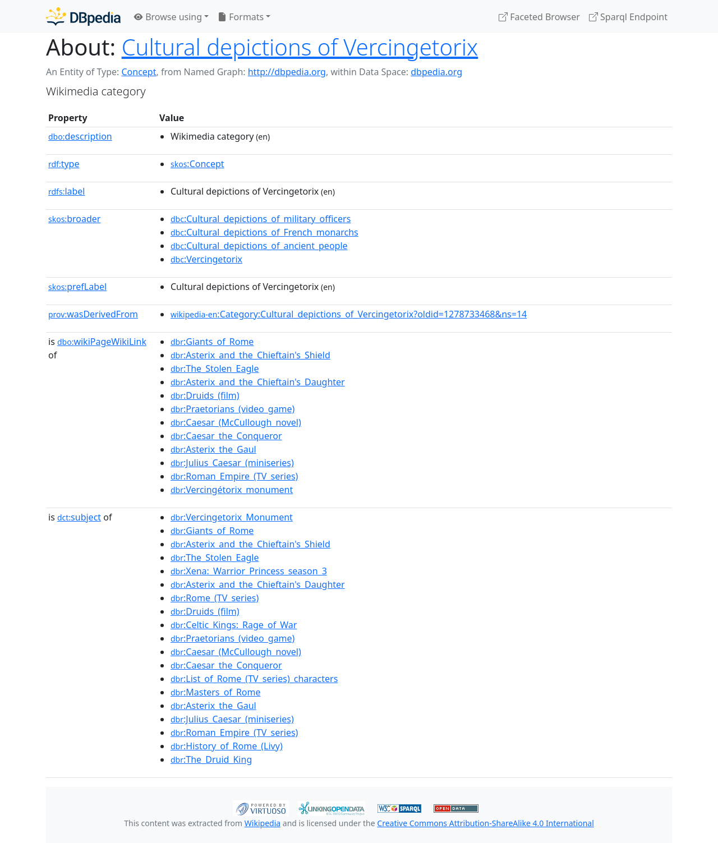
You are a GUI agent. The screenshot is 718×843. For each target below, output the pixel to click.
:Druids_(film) (205, 395)
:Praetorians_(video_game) (232, 409)
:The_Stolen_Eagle (215, 368)
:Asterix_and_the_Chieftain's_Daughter (258, 382)
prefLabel (77, 286)
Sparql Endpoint (628, 17)
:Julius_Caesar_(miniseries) (232, 463)
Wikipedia (262, 823)
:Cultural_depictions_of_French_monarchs (264, 232)
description (80, 136)
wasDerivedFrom (93, 314)
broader (74, 219)
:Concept (197, 164)
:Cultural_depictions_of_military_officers (261, 219)
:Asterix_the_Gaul (213, 449)
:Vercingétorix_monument (232, 489)
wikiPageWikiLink (101, 341)
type (64, 164)
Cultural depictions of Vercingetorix (300, 46)
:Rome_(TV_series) (215, 598)
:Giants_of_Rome (212, 341)
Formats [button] (241, 17)
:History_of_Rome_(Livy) (227, 746)
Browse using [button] (168, 17)
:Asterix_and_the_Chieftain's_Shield (250, 355)
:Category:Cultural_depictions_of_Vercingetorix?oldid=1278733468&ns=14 (349, 314)
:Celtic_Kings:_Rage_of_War (234, 625)
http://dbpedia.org (287, 72)
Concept (138, 72)
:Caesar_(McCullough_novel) (236, 422)
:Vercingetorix (206, 259)
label (66, 191)
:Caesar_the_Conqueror (226, 436)
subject (79, 517)
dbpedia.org (436, 72)
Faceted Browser (539, 17)
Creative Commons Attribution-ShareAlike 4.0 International (485, 823)
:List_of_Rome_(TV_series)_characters (254, 678)
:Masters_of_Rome (216, 692)
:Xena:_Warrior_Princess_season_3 (249, 571)
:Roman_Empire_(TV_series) (234, 476)
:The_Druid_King (211, 759)
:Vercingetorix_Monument (232, 517)
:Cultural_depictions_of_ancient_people (259, 245)
